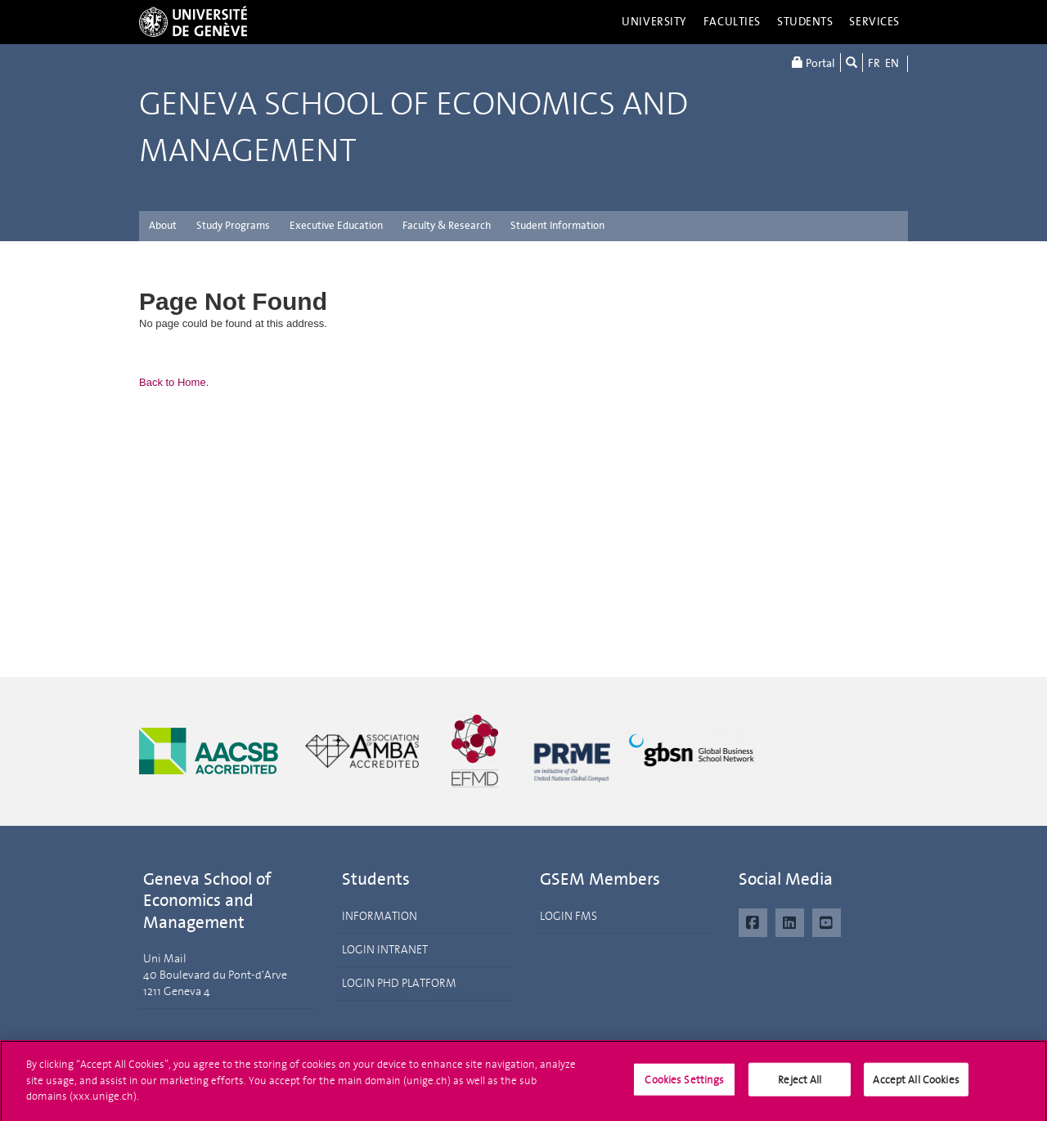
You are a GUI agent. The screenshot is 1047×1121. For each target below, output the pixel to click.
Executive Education (336, 225)
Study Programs (233, 225)
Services (874, 21)
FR (874, 63)
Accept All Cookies (916, 1085)
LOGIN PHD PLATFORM (399, 983)
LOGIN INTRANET (385, 949)
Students (805, 21)
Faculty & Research (446, 225)
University (654, 21)
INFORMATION (379, 916)
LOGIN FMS (568, 916)
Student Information (557, 225)
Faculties (732, 21)
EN (892, 63)
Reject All (799, 1085)
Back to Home (172, 382)
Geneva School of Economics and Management (413, 128)
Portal (813, 62)
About (163, 225)
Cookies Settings (684, 1085)
